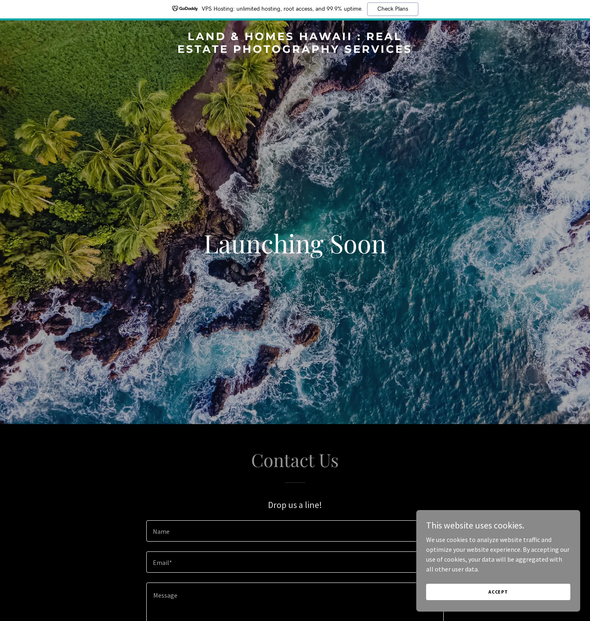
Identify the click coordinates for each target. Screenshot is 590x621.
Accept (498, 592)
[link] (295, 50)
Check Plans (392, 9)
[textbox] (294, 531)
